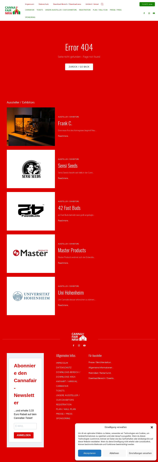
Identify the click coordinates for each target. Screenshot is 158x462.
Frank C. (63, 124)
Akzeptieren (89, 453)
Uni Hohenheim (66, 293)
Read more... (63, 136)
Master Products (68, 251)
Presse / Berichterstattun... (102, 363)
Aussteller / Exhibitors (68, 119)
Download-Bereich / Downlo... (99, 384)
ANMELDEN (24, 436)
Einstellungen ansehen (140, 453)
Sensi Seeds (65, 166)
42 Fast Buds (66, 208)
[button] (151, 427)
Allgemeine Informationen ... (102, 370)
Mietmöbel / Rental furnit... (102, 378)
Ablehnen (114, 453)
